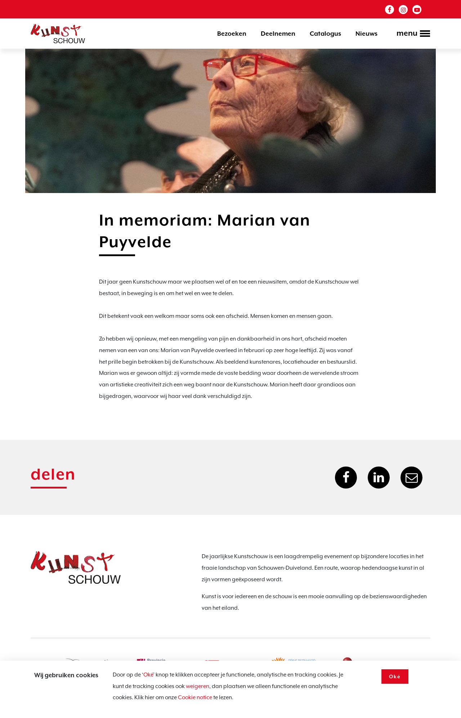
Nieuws (366, 33)
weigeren (197, 686)
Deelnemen (278, 33)
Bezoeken (231, 33)
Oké (148, 674)
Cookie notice (195, 697)
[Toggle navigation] (411, 34)
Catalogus (325, 33)
